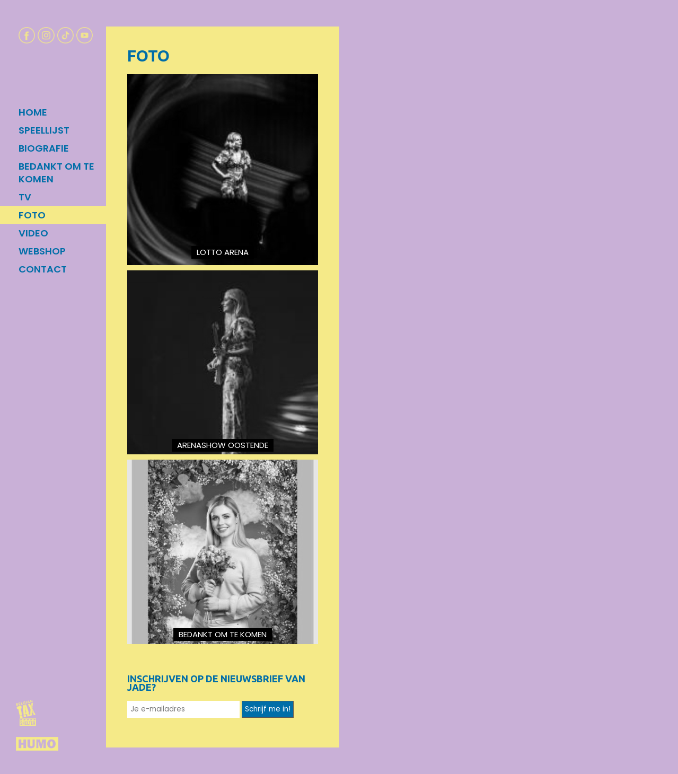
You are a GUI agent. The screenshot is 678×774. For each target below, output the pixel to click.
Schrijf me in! (267, 709)
